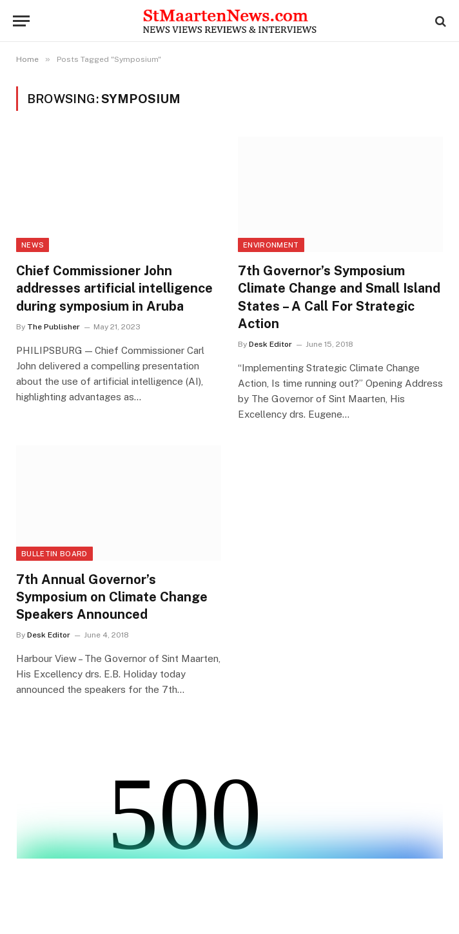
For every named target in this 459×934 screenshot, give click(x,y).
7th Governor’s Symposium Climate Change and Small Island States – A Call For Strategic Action (339, 297)
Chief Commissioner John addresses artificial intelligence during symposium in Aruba (114, 288)
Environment (271, 245)
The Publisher (53, 326)
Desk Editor (270, 344)
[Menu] (21, 20)
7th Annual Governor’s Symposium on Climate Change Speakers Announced (112, 597)
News (32, 245)
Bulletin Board (54, 554)
